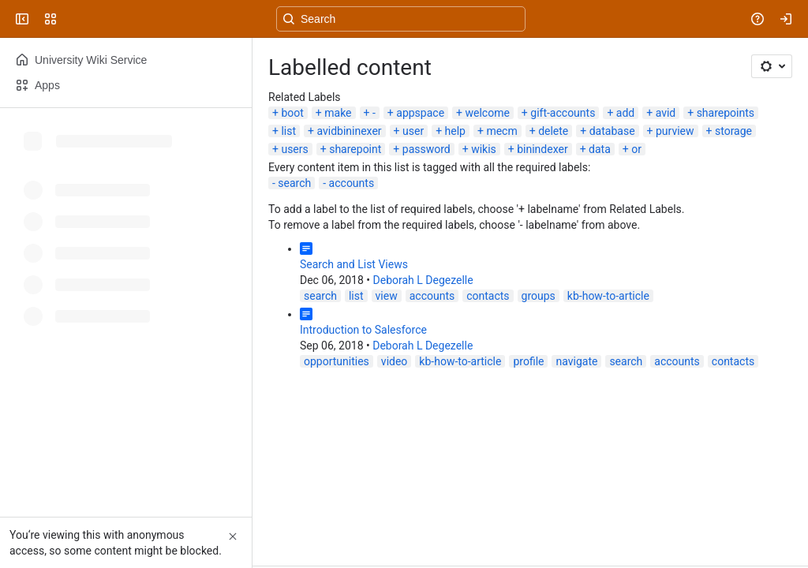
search (294, 183)
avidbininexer (348, 131)
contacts (487, 296)
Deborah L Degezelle (423, 280)
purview (675, 131)
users (294, 149)
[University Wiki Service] (72, 19)
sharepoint (355, 149)
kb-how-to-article (608, 296)
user (413, 131)
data (600, 149)
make (337, 112)
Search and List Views (354, 264)
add (625, 112)
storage (733, 131)
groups (539, 296)
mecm (501, 131)
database (612, 131)
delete (553, 131)
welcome (487, 112)
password (426, 149)
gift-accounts (562, 112)
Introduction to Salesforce (363, 329)
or (636, 149)
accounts (352, 183)
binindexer (542, 149)
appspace (420, 112)
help (455, 131)
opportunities (336, 361)
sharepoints (725, 112)
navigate (576, 361)
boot (292, 112)
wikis (483, 149)
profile (528, 361)
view (387, 296)
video (394, 361)
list (288, 131)
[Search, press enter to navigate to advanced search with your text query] (401, 19)
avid (666, 112)
